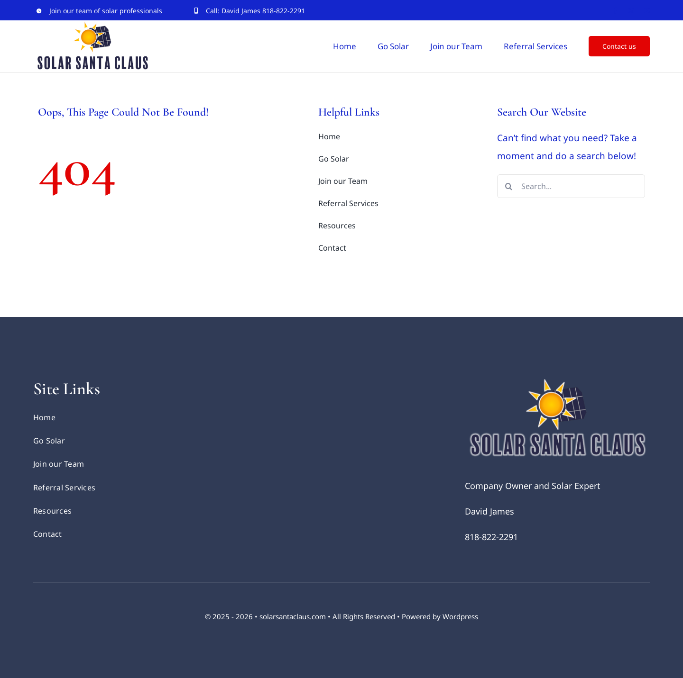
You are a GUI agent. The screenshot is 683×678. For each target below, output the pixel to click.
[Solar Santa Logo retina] (557, 383)
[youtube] (647, 11)
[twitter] (631, 11)
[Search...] (571, 186)
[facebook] (615, 11)
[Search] (509, 186)
